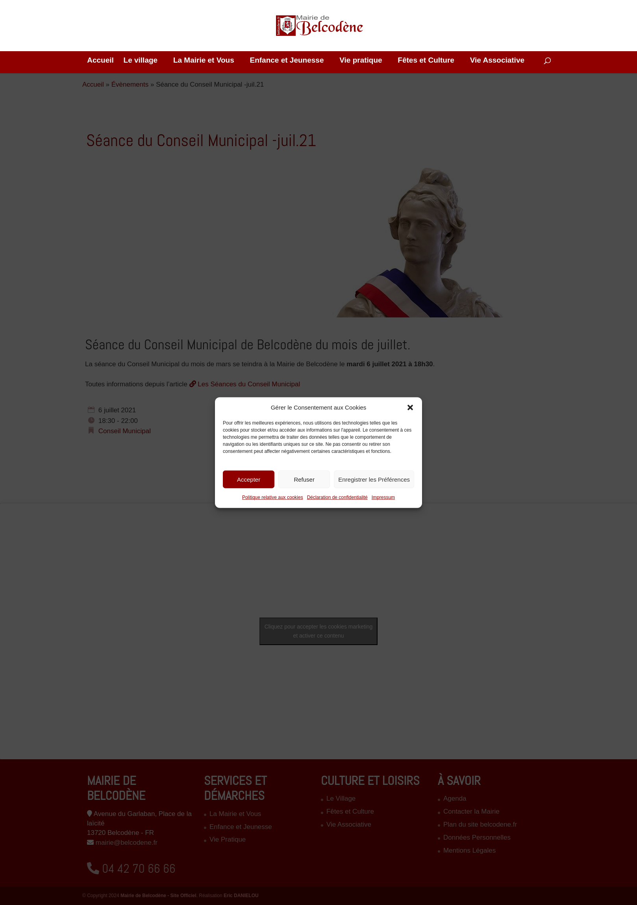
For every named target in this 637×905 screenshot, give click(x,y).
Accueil (100, 60)
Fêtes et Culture (426, 60)
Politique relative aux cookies (272, 497)
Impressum (383, 497)
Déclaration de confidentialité (337, 497)
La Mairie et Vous (203, 60)
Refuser (304, 479)
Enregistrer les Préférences (374, 479)
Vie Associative (497, 60)
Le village (141, 60)
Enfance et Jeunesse (287, 60)
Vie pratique (360, 60)
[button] (410, 407)
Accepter (248, 479)
